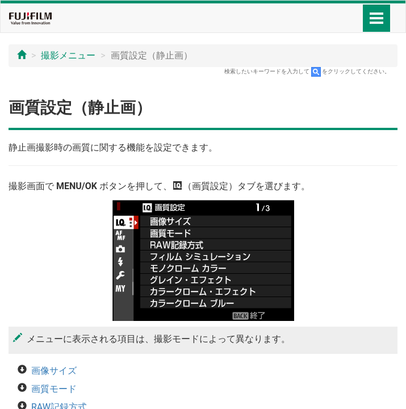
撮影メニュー (68, 55)
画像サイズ (54, 370)
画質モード (54, 388)
